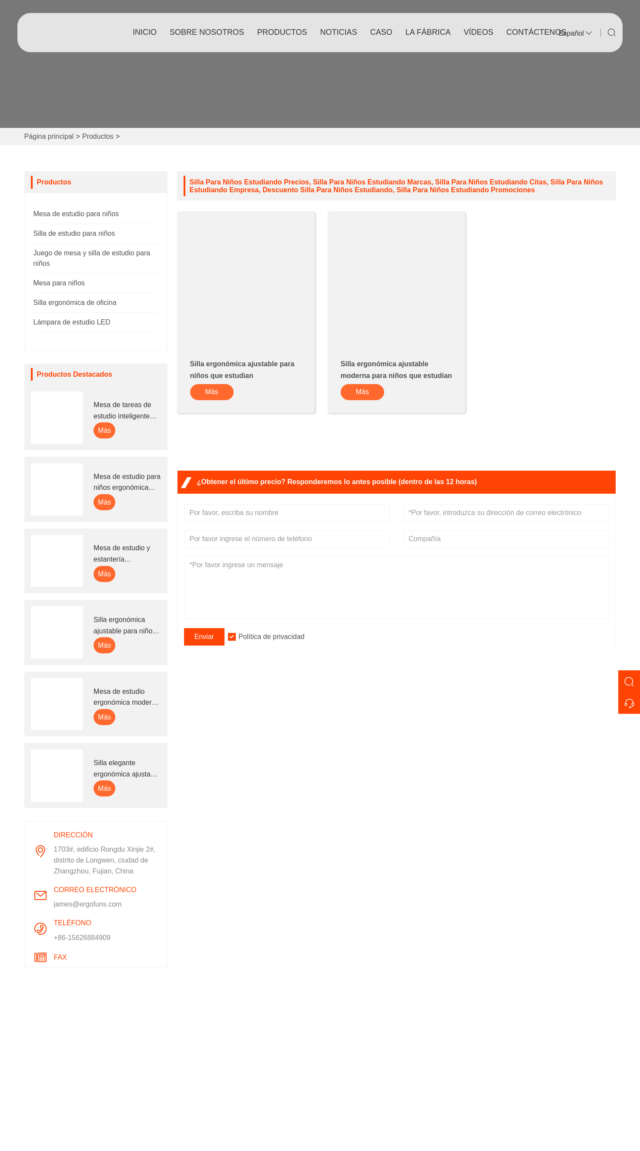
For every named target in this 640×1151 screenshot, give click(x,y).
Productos (282, 32)
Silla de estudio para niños (74, 233)
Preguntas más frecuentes (368, 1105)
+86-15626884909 (82, 937)
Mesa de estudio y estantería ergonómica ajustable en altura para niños (127, 554)
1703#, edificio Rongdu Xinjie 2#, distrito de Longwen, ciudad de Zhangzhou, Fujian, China (105, 860)
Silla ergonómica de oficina (75, 302)
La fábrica (428, 32)
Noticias (194, 1063)
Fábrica (338, 1063)
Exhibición (343, 1077)
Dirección (517, 1013)
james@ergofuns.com (88, 904)
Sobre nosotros (207, 32)
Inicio (145, 32)
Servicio (194, 1050)
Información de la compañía (370, 1036)
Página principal (49, 136)
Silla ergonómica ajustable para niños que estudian (125, 626)
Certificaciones (205, 1077)
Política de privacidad (271, 636)
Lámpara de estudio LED (72, 322)
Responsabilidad (353, 1091)
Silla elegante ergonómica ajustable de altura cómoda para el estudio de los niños (127, 769)
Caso (381, 32)
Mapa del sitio (203, 1091)
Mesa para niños (59, 283)
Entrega (194, 1036)
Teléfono (516, 1089)
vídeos (478, 32)
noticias (338, 32)
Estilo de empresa (355, 1050)
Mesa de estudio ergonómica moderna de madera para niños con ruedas (126, 698)
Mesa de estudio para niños (76, 213)
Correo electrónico (544, 1062)
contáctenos (536, 32)
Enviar (204, 636)
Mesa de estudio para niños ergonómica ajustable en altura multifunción (127, 483)
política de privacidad (215, 1105)
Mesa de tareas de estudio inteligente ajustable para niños (125, 411)
